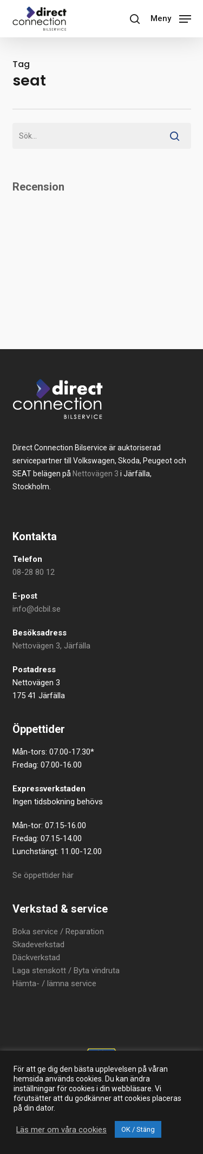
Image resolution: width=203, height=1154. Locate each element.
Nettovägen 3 (96, 473)
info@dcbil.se (36, 609)
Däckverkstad (36, 957)
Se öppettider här (43, 875)
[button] (170, 17)
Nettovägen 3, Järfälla (51, 646)
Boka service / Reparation (58, 931)
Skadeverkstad (38, 944)
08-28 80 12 (33, 572)
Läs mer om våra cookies (61, 1130)
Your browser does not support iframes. (101, 254)
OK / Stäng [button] (138, 1129)
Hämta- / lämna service (54, 983)
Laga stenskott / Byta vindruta (66, 970)
